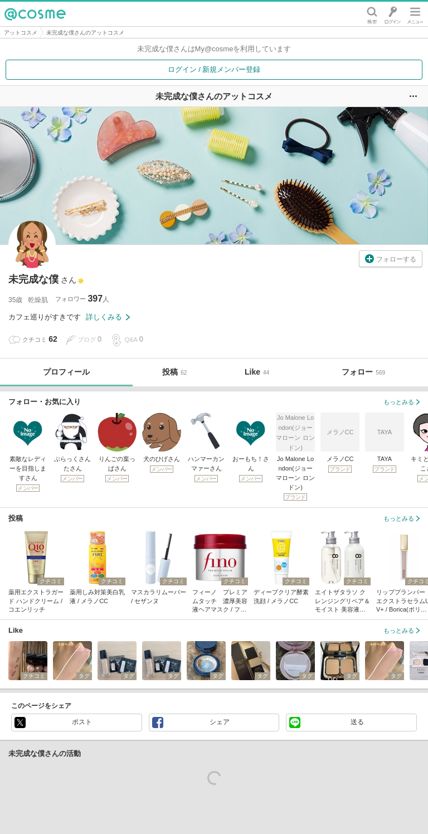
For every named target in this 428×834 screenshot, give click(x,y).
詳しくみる (108, 317)
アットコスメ (20, 33)
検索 (372, 14)
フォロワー (82, 298)
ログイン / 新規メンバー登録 (214, 69)
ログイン (392, 14)
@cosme (35, 14)
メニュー (415, 14)
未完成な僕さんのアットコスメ (85, 33)
